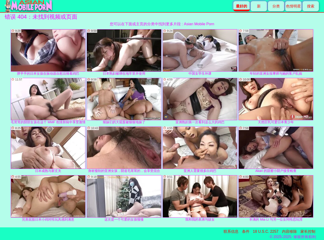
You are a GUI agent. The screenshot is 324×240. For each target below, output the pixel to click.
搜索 (310, 6)
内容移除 (289, 231)
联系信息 (231, 231)
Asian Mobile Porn (199, 24)
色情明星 (293, 6)
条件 (245, 231)
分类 (276, 6)
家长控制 (307, 231)
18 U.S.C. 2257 (265, 231)
